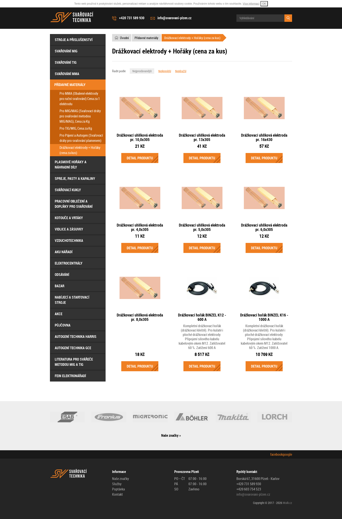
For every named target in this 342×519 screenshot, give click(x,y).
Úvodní (124, 38)
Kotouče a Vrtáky (69, 217)
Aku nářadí (63, 251)
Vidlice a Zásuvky (69, 229)
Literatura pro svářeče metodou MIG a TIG (74, 362)
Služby (116, 483)
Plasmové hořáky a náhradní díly (70, 165)
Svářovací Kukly (68, 189)
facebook (276, 454)
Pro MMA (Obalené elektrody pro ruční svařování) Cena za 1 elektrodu (80, 98)
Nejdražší (180, 71)
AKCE (58, 313)
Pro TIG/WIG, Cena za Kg (76, 128)
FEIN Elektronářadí (70, 375)
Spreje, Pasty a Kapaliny (75, 178)
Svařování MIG (66, 51)
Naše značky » (171, 435)
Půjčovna (62, 325)
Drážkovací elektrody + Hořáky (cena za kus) (80, 150)
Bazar (59, 286)
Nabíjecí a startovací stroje (72, 300)
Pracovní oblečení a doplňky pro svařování (73, 204)
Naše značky (120, 478)
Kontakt (117, 494)
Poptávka (118, 489)
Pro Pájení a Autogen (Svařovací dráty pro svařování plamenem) (81, 138)
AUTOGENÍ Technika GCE (73, 347)
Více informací (251, 3)
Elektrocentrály (68, 263)
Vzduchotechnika (69, 240)
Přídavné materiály (70, 84)
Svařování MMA (67, 73)
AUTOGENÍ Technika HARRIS (75, 336)
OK (264, 3)
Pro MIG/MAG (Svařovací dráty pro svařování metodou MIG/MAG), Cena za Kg (80, 116)
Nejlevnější (164, 71)
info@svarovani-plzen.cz (174, 17)
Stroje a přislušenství (73, 39)
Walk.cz (287, 503)
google (287, 454)
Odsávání (62, 274)
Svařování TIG (66, 62)
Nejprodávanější (142, 71)
